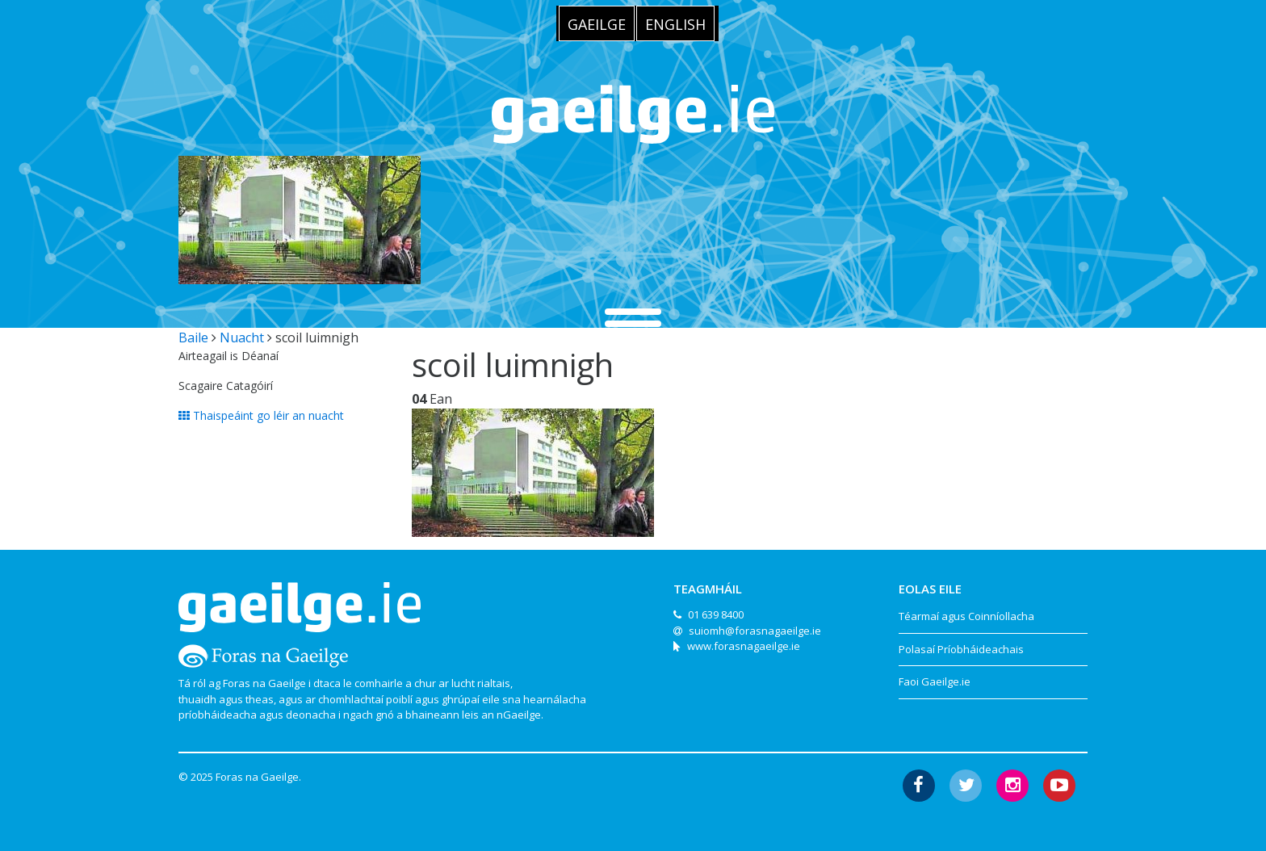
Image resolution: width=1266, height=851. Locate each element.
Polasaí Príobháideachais (961, 649)
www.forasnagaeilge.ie (743, 646)
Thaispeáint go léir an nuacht (261, 415)
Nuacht (242, 337)
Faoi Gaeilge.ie (934, 681)
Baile (193, 337)
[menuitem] (597, 23)
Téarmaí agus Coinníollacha (966, 616)
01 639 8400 (716, 614)
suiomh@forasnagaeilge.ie (755, 630)
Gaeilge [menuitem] (597, 24)
